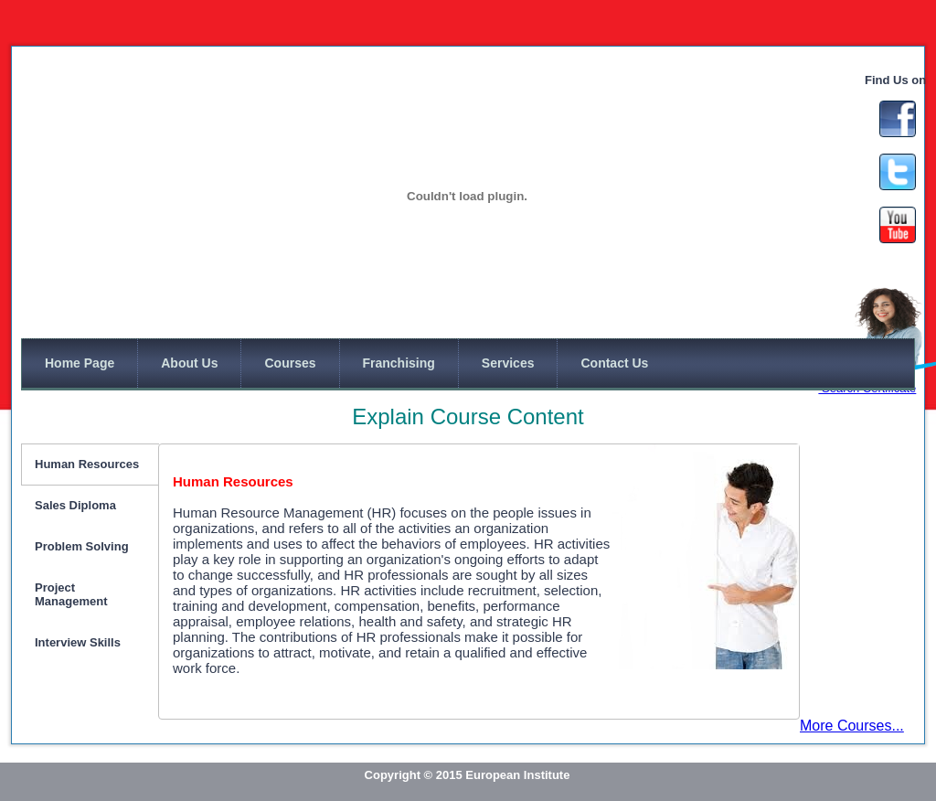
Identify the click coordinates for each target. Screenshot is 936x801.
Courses (289, 363)
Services (508, 363)
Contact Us (614, 363)
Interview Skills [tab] (78, 642)
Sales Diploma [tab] (75, 505)
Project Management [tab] (71, 594)
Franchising (399, 363)
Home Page (79, 363)
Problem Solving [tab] (82, 546)
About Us (189, 363)
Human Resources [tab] (87, 464)
